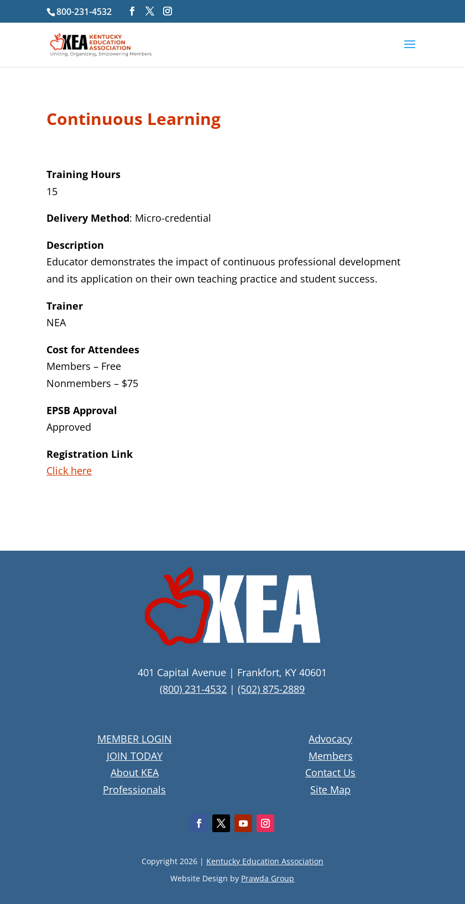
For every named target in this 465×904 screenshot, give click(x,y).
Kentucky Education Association (264, 861)
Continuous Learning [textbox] (133, 120)
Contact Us (330, 772)
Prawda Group (267, 878)
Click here (69, 470)
